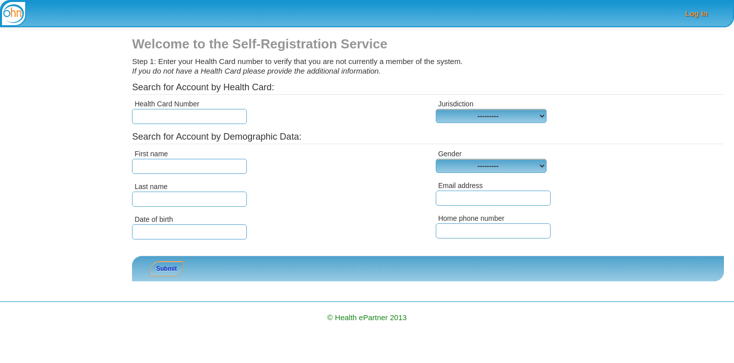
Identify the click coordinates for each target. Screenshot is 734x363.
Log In (696, 13)
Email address (460, 186)
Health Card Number (167, 104)
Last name (151, 187)
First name (151, 154)
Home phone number (471, 218)
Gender (450, 154)
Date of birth (154, 219)
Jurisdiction (456, 104)
